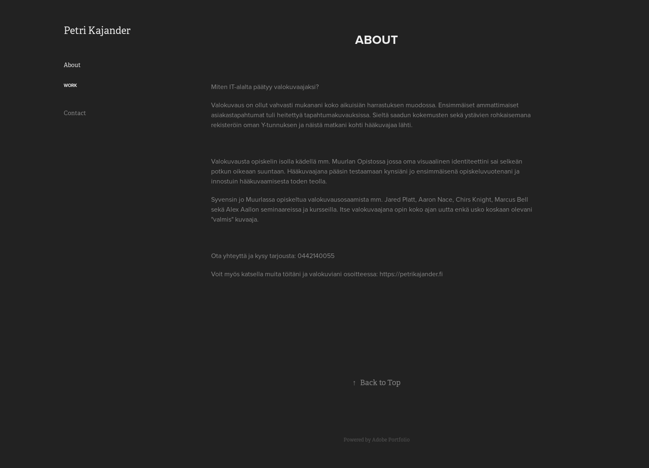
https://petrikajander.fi (411, 273)
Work (70, 85)
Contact (75, 113)
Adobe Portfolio (391, 440)
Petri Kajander (97, 30)
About (72, 65)
